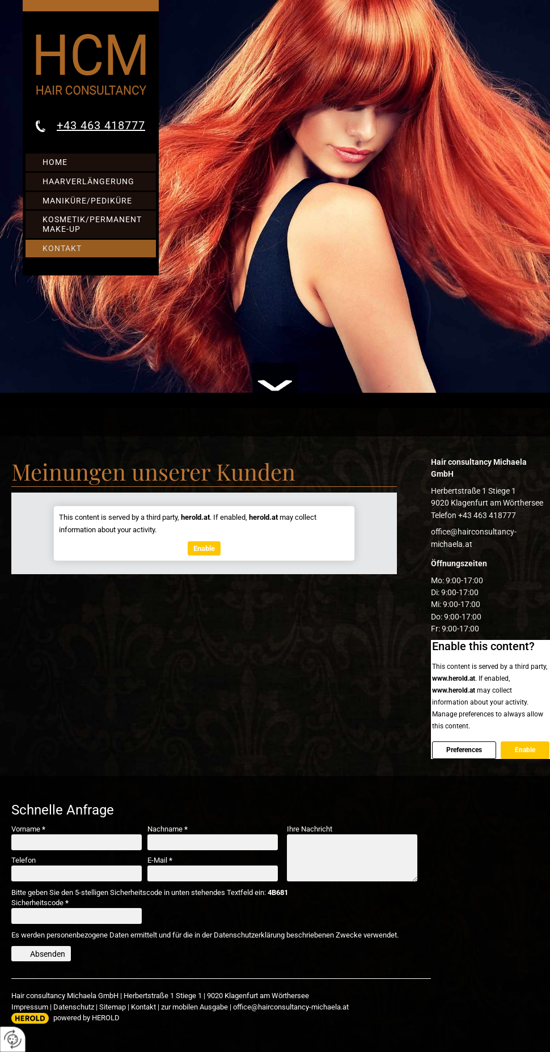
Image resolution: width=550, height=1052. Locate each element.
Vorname (28, 829)
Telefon (23, 860)
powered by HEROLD (86, 1017)
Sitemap (112, 1007)
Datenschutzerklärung (249, 935)
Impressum (29, 1007)
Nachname (167, 829)
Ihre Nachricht (309, 829)
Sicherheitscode (40, 902)
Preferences (464, 750)
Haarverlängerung (88, 181)
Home (55, 162)
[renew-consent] (13, 1039)
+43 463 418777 (101, 125)
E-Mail (159, 860)
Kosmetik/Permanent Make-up (92, 224)
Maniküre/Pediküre (87, 200)
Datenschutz (73, 1007)
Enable (525, 750)
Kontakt (62, 248)
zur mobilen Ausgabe (194, 1007)
